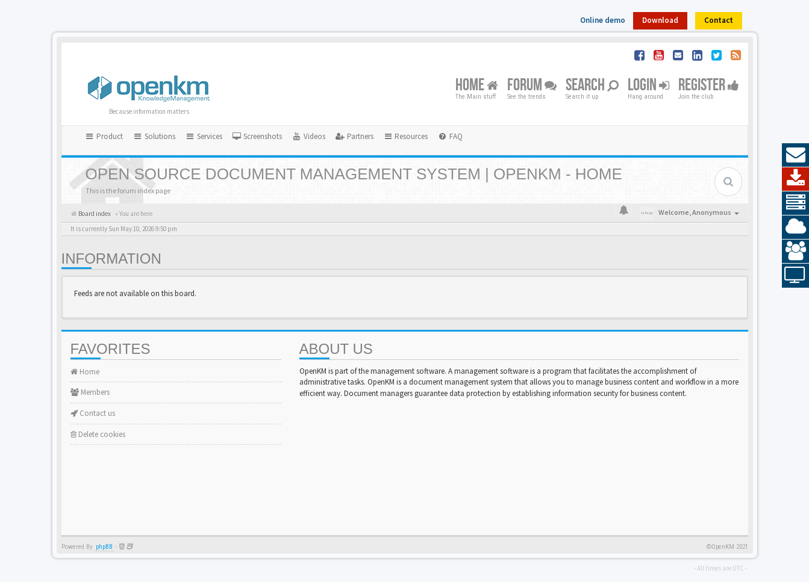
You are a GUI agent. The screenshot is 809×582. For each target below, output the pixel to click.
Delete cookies (97, 434)
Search (592, 86)
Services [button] (203, 136)
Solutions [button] (154, 136)
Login (648, 86)
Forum (532, 86)
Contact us (92, 413)
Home (476, 86)
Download (660, 20)
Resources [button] (405, 136)
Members (90, 392)
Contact (718, 20)
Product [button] (104, 136)
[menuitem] (257, 136)
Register (708, 86)
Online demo (602, 20)
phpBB (104, 547)
